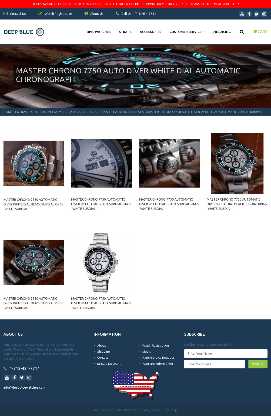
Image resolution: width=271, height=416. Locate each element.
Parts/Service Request (158, 357)
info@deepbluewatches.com (24, 387)
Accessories (150, 32)
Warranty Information (157, 363)
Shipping (103, 351)
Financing (222, 32)
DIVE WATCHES (98, 32)
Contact (102, 357)
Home (8, 112)
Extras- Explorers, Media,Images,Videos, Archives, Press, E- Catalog (71, 112)
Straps (125, 32)
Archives (136, 112)
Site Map (170, 410)
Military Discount (108, 363)
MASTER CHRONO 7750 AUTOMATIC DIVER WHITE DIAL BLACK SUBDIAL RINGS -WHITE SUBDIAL (33, 202)
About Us (94, 14)
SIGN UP (258, 364)
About (101, 345)
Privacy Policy (150, 410)
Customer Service (187, 32)
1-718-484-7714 (21, 368)
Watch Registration (155, 345)
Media (146, 351)
